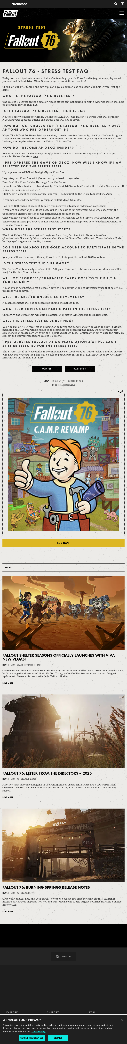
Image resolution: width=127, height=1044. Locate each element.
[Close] (121, 1019)
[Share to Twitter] (47, 369)
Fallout (10, 13)
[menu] (121, 13)
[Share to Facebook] (80, 369)
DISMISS (58, 1037)
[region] (63, 1029)
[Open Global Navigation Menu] (5, 4)
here (35, 156)
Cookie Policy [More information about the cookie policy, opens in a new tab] (39, 1031)
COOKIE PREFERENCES (31, 1037)
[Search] (116, 4)
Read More (7, 683)
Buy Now (63, 543)
